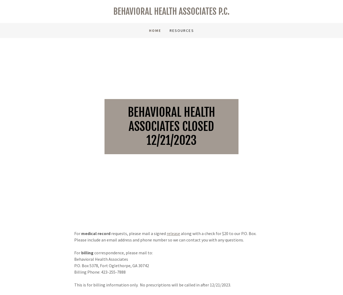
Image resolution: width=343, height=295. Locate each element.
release (173, 233)
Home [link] (155, 30)
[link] (171, 13)
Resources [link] (182, 30)
